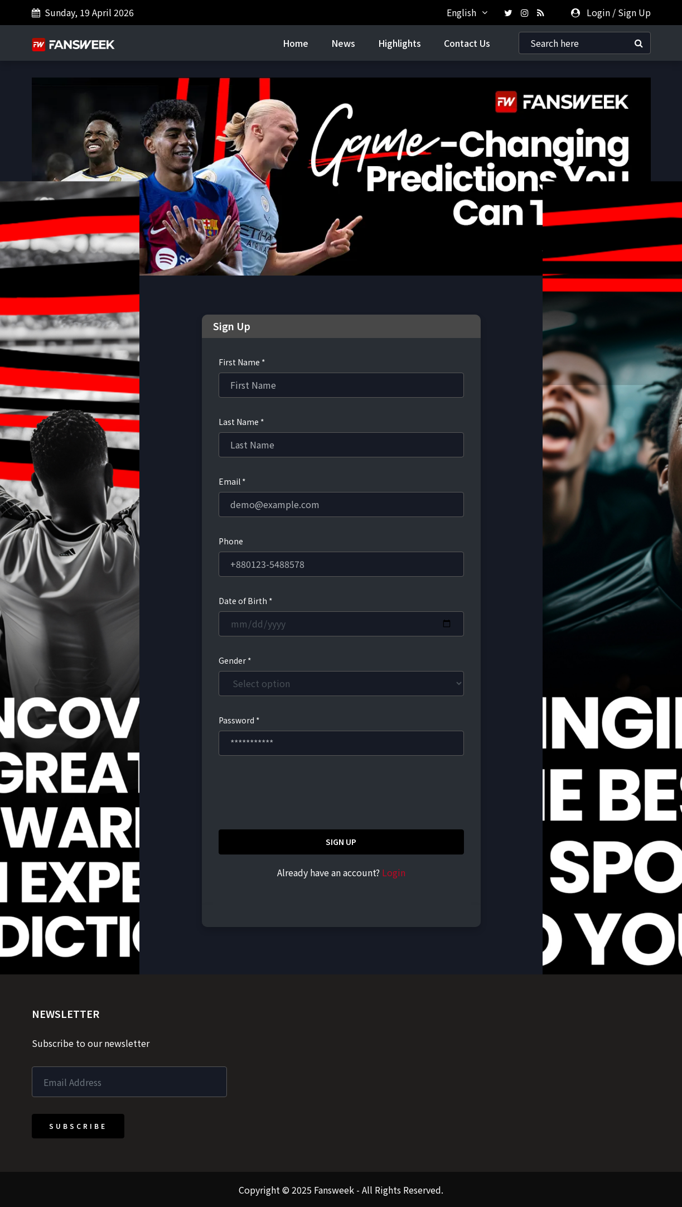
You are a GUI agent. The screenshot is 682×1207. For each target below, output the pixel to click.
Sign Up (634, 12)
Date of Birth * (246, 600)
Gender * (235, 659)
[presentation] (303, 793)
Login (598, 12)
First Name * (242, 361)
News (343, 42)
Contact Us (467, 42)
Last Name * (241, 421)
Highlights (399, 42)
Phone (231, 540)
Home (295, 42)
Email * (232, 480)
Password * (239, 719)
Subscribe (78, 1125)
